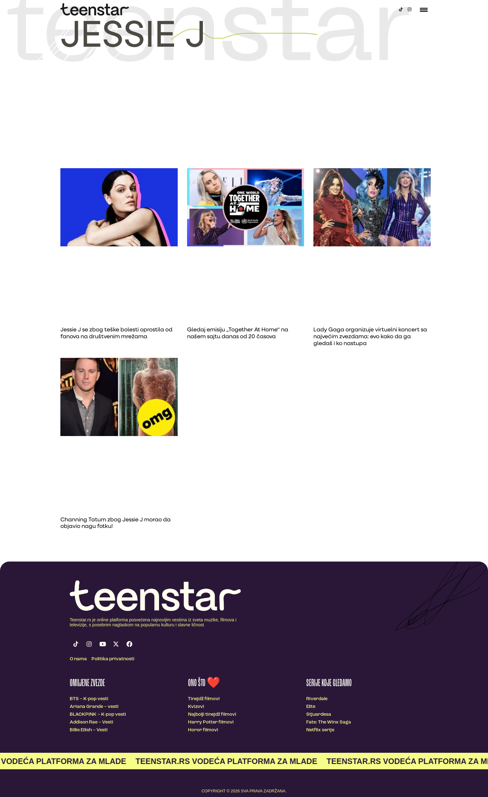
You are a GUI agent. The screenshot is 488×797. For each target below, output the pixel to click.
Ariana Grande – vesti (94, 706)
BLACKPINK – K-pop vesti (98, 714)
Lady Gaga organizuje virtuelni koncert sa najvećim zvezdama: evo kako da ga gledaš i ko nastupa (370, 336)
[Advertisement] (244, 121)
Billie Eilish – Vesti (89, 730)
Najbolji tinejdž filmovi (212, 714)
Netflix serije (320, 730)
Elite (310, 706)
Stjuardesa (318, 714)
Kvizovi (196, 706)
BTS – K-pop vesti (89, 699)
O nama (78, 659)
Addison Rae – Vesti (91, 722)
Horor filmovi (203, 730)
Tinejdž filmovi (204, 699)
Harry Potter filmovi (211, 722)
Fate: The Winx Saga (328, 722)
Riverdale (316, 699)
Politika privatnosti (113, 659)
